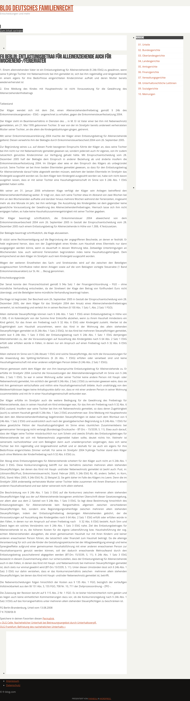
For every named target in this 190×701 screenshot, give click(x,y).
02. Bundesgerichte (149, 50)
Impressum (12, 681)
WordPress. (105, 698)
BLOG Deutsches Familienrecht (36, 8)
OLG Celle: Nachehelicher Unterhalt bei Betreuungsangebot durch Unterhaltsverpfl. (48, 622)
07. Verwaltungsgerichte (152, 77)
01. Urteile (144, 44)
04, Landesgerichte (149, 61)
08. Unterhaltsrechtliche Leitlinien (157, 83)
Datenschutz (13, 685)
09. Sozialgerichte (148, 88)
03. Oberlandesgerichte (151, 55)
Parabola (93, 698)
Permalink (48, 618)
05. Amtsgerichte (147, 66)
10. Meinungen (146, 94)
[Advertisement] (61, 25)
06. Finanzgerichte (148, 72)
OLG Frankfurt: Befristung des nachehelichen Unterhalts (33, 626)
